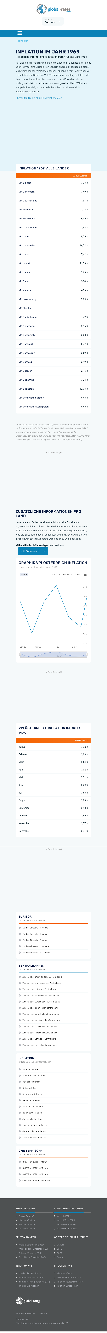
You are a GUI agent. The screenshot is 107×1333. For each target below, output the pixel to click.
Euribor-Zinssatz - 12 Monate (34, 952)
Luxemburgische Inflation (33, 1125)
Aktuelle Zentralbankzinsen (30, 1245)
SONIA (58, 1257)
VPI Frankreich (27, 218)
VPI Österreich (27, 335)
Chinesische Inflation (30, 1094)
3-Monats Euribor (25, 1224)
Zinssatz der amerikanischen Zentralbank (40, 977)
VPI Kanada (25, 290)
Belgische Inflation (29, 1082)
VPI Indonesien (27, 245)
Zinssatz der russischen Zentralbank (38, 1033)
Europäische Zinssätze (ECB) (31, 1257)
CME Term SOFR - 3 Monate (33, 1168)
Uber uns (43, 1313)
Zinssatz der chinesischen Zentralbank (39, 995)
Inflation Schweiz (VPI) (28, 1286)
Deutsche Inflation (29, 1100)
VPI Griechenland (28, 227)
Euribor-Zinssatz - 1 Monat (33, 934)
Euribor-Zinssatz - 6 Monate (34, 946)
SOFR (58, 1253)
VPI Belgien (25, 182)
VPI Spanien (25, 370)
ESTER (58, 1249)
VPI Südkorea (26, 388)
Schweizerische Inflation (32, 1137)
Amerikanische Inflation (32, 1075)
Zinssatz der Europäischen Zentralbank (39, 1002)
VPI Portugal (26, 344)
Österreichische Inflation (32, 1131)
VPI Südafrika (26, 379)
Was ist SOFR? (62, 1216)
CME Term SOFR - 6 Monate (33, 1174)
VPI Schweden (27, 353)
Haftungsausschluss (25, 1313)
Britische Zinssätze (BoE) (29, 1253)
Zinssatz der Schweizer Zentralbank (37, 1039)
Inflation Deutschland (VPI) (30, 1277)
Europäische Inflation (31, 1106)
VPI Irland (24, 254)
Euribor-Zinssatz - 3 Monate (34, 940)
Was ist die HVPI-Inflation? (68, 1277)
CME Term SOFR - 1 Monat (33, 1162)
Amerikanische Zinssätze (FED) (32, 1249)
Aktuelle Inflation (63, 1273)
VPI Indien (24, 236)
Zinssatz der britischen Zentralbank (37, 989)
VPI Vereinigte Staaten (31, 397)
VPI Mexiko (25, 308)
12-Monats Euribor (26, 1228)
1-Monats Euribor (25, 1220)
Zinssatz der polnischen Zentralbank (38, 1026)
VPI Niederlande (28, 317)
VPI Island (24, 263)
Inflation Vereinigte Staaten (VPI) (33, 1282)
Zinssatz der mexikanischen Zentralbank (40, 1020)
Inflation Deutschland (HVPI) (69, 1282)
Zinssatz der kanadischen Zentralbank (39, 1014)
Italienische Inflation (30, 1113)
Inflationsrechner (29, 1069)
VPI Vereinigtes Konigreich (34, 406)
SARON (59, 1245)
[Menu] (20, 33)
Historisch (22, 41)
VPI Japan (24, 281)
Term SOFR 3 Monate (65, 1228)
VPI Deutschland (28, 200)
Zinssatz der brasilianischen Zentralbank (40, 983)
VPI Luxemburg (27, 299)
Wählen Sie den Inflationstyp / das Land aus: (40, 545)
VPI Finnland (26, 209)
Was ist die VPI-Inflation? (29, 1273)
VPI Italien (24, 272)
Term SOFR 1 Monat (65, 1224)
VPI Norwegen (27, 326)
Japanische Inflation (30, 1119)
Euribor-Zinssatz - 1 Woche (33, 928)
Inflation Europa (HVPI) (66, 1286)
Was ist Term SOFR (64, 1220)
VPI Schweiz (26, 361)
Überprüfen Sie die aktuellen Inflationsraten (39, 98)
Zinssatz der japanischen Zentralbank (38, 1008)
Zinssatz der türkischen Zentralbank (38, 1045)
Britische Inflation (29, 1088)
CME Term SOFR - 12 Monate (34, 1180)
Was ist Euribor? (25, 1216)
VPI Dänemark (26, 191)
